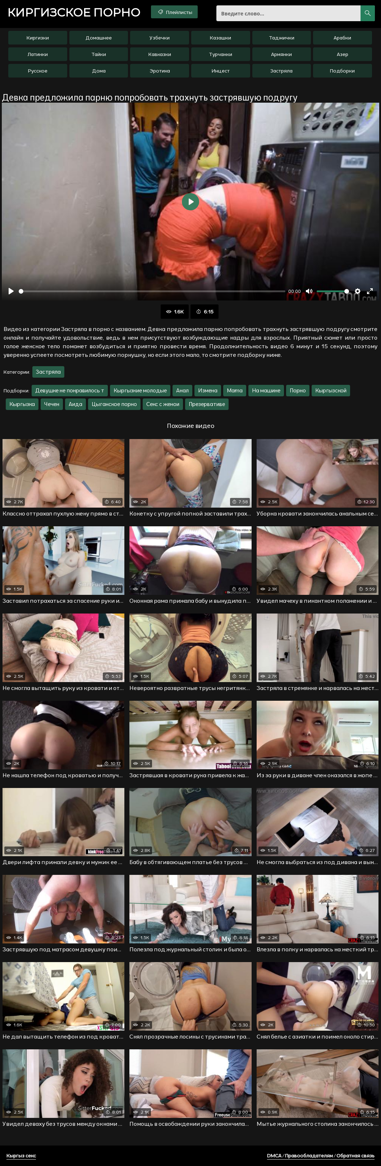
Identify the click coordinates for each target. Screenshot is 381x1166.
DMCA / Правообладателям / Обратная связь (321, 1155)
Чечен (51, 404)
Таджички (281, 37)
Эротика (160, 70)
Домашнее (99, 37)
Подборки (342, 70)
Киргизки (38, 37)
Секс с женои (162, 404)
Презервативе (207, 404)
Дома (99, 70)
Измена (207, 390)
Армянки (281, 54)
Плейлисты (174, 11)
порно (73, 12)
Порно (298, 390)
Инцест (220, 70)
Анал (182, 390)
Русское (37, 70)
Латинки (38, 54)
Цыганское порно (114, 404)
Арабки (342, 37)
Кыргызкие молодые (140, 390)
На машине (266, 390)
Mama (235, 390)
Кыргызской (330, 390)
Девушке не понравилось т (69, 390)
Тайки (98, 54)
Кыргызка (22, 404)
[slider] (152, 291)
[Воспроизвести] (11, 291)
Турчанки (220, 54)
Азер (342, 54)
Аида (75, 404)
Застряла (281, 70)
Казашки (220, 37)
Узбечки (160, 37)
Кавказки (159, 54)
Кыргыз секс (21, 1155)
